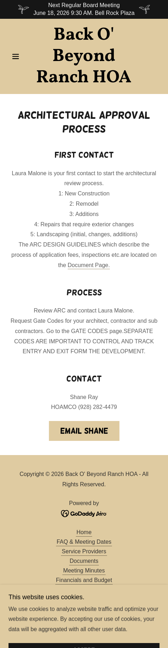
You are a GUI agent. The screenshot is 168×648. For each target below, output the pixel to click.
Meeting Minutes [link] (84, 570)
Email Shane (84, 430)
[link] (84, 56)
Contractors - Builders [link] (84, 599)
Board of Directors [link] (84, 590)
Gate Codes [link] (84, 609)
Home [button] (84, 532)
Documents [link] (84, 561)
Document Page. (89, 265)
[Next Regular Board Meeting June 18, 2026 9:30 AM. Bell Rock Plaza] (84, 9)
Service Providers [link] (84, 551)
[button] (20, 56)
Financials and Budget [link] (84, 580)
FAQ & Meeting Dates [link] (84, 542)
